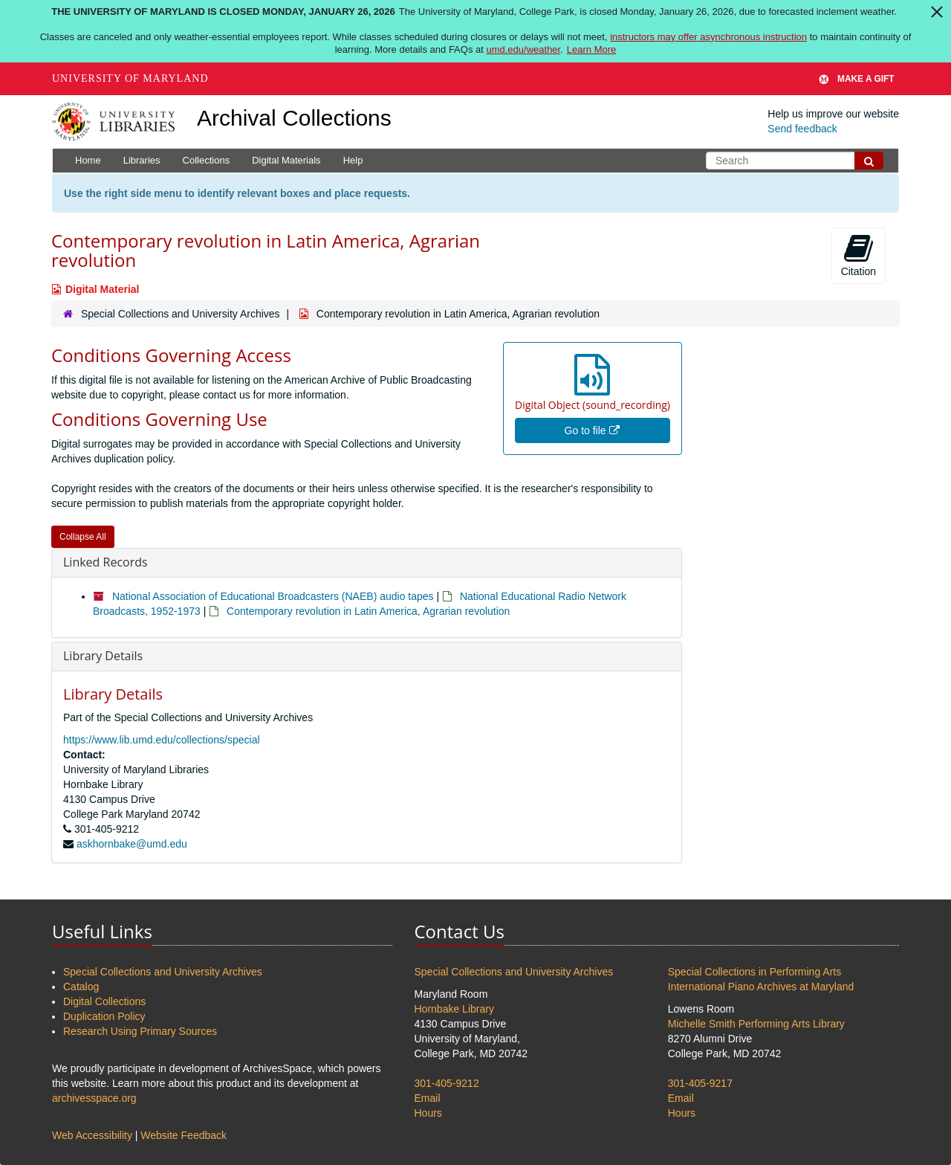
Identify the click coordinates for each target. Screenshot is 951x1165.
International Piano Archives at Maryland (761, 987)
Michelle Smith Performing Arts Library (756, 1024)
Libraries (141, 160)
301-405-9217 (700, 1083)
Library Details (103, 656)
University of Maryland (130, 78)
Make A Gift (857, 78)
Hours (428, 1113)
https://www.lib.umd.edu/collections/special (161, 740)
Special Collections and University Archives (180, 314)
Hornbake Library (454, 1009)
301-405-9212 (447, 1083)
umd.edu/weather (523, 49)
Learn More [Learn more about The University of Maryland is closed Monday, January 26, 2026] (591, 49)
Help (353, 160)
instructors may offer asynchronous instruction (708, 36)
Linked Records (105, 562)
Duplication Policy (104, 1016)
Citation (858, 255)
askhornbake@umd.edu (132, 844)
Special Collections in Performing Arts (754, 972)
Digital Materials (286, 160)
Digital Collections (104, 1001)
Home (88, 160)
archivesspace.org (94, 1098)
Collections (206, 160)
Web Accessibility (92, 1135)
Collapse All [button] (82, 537)
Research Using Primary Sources (140, 1031)
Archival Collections (294, 118)
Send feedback (802, 129)
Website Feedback (183, 1135)
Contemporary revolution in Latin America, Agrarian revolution (368, 611)
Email (428, 1098)
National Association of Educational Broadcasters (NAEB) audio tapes (273, 596)
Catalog (81, 987)
